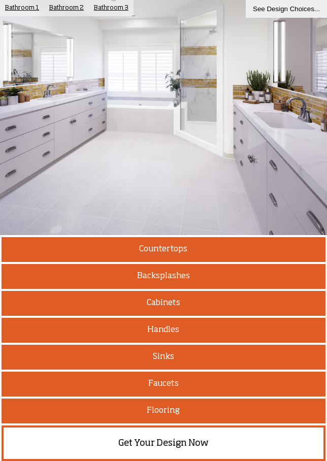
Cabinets (163, 303)
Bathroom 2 (66, 8)
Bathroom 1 (22, 8)
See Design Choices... (286, 9)
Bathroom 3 (111, 8)
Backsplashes (163, 276)
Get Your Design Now (163, 443)
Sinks (163, 357)
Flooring (163, 411)
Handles (163, 330)
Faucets (163, 384)
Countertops (163, 249)
